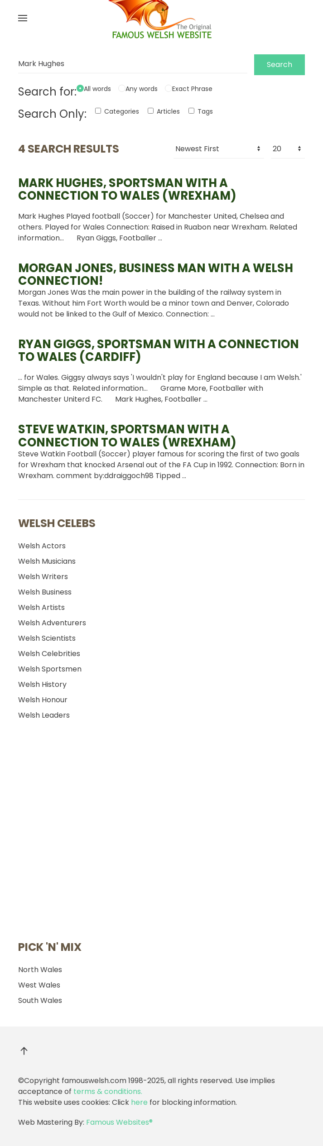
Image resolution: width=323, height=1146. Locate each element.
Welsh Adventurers (52, 623)
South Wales (40, 1000)
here (139, 1102)
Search (279, 64)
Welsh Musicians (47, 561)
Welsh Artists (41, 607)
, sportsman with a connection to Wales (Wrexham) (127, 189)
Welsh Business (45, 592)
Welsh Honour (42, 700)
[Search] (132, 63)
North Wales (40, 969)
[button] (22, 18)
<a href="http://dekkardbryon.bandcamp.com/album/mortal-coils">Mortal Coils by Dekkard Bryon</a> (77, 832)
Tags (200, 111)
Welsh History (42, 684)
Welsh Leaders (44, 715)
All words (97, 88)
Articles (164, 111)
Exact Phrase (192, 88)
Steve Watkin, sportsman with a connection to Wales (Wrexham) (127, 435)
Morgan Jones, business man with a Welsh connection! (155, 274)
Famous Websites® (119, 1122)
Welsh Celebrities (49, 653)
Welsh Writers (43, 576)
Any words (141, 88)
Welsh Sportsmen (50, 669)
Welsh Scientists (47, 638)
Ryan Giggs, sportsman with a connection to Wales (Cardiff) (158, 350)
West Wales (39, 985)
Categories (117, 111)
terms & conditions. (107, 1091)
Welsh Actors (42, 546)
